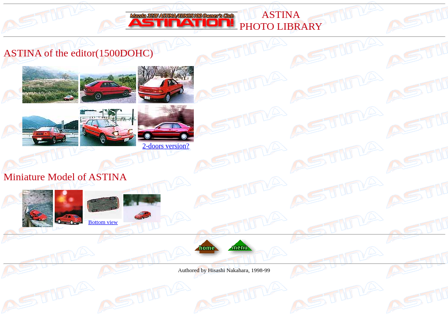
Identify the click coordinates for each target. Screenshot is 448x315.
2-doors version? (166, 143)
